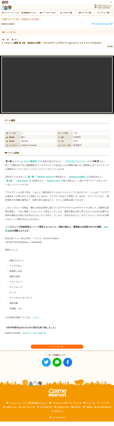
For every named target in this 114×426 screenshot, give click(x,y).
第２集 (9, 185)
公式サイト (27, 337)
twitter (40, 337)
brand (44, 181)
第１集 (31, 181)
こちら (35, 322)
